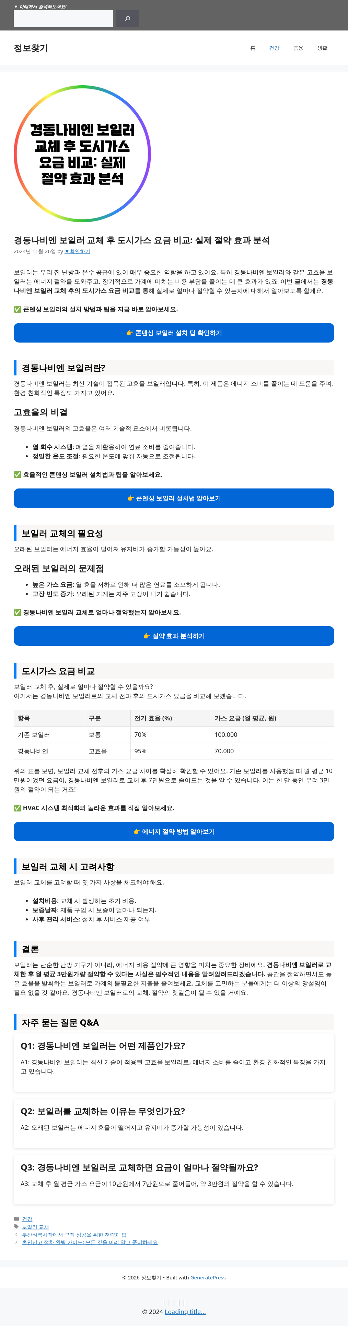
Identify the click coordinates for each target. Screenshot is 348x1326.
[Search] (127, 18)
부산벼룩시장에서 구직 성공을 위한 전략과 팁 (74, 1234)
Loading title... (185, 1312)
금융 (298, 47)
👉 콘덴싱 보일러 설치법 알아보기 (174, 498)
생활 (322, 47)
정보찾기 (31, 47)
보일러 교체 (35, 1226)
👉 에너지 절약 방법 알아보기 (174, 831)
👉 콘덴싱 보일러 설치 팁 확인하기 (174, 333)
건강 (274, 47)
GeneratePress (208, 1277)
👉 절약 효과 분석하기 (174, 636)
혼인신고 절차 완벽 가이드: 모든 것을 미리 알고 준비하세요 (90, 1242)
